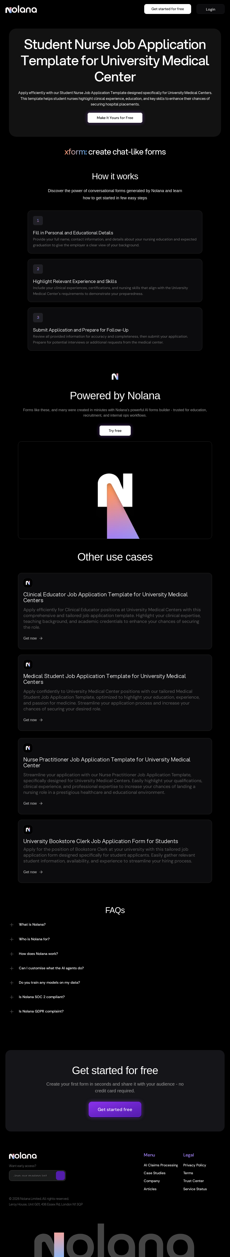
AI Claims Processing (161, 1165)
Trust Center (193, 1180)
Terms (188, 1173)
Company (152, 1180)
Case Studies (155, 1173)
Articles (150, 1189)
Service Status (195, 1189)
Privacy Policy (194, 1165)
